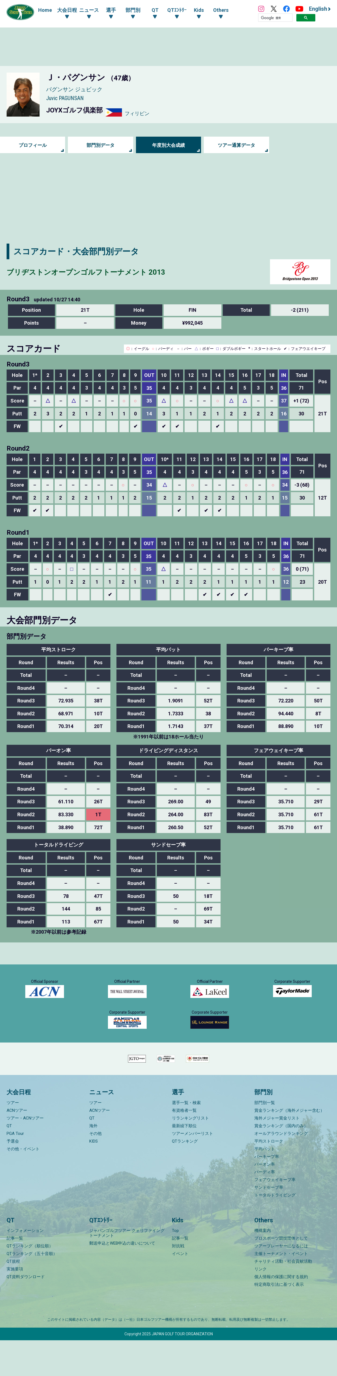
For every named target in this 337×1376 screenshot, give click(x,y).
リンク (260, 1304)
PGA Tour (15, 1169)
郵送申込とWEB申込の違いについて (122, 1278)
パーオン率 (264, 1200)
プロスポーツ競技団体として (281, 1274)
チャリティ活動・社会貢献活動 (283, 1297)
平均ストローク (268, 1176)
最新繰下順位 (184, 1161)
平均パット (264, 1184)
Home (45, 10)
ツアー (13, 1138)
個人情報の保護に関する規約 (281, 1312)
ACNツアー (17, 1146)
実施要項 (15, 1304)
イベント (180, 1289)
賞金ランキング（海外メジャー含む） (289, 1146)
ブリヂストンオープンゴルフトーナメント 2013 (97, 272)
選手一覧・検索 (186, 1138)
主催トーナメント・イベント (281, 1289)
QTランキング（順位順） (30, 1281)
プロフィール (33, 145)
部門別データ (100, 145)
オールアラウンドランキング (281, 1169)
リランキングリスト (190, 1153)
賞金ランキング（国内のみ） (281, 1161)
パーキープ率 (266, 1192)
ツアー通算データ (236, 145)
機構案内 (262, 1266)
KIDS (93, 1176)
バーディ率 (264, 1207)
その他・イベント (23, 1184)
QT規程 (13, 1297)
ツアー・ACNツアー (25, 1153)
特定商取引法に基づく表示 (279, 1320)
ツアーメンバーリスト (192, 1169)
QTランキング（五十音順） (32, 1289)
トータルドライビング (275, 1230)
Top (175, 1266)
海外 (93, 1161)
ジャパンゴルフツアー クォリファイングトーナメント (127, 1269)
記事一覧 (15, 1274)
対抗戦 (178, 1281)
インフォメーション (25, 1266)
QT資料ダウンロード (26, 1312)
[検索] (275, 17)
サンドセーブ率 (268, 1223)
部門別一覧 (264, 1138)
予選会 (13, 1176)
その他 (95, 1169)
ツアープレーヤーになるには (281, 1281)
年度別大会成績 (168, 145)
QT (9, 1161)
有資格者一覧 (184, 1146)
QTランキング (185, 1176)
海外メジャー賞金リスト (277, 1153)
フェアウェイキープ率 (275, 1215)
